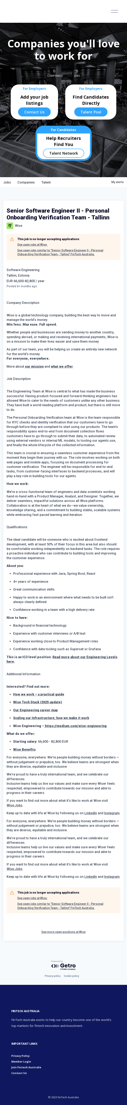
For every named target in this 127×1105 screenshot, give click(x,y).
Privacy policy (53, 976)
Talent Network (63, 153)
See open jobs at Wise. (32, 244)
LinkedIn (90, 813)
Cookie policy (71, 976)
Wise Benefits (24, 749)
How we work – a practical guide (38, 694)
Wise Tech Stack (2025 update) (37, 702)
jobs (7, 182)
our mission (34, 366)
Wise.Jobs (14, 805)
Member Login (21, 1061)
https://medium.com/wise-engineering (75, 726)
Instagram (112, 813)
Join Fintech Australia (26, 1067)
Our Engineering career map (35, 710)
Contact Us (34, 111)
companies (26, 182)
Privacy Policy (20, 1056)
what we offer (62, 366)
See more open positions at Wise (63, 932)
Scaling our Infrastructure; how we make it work (51, 718)
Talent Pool (90, 111)
